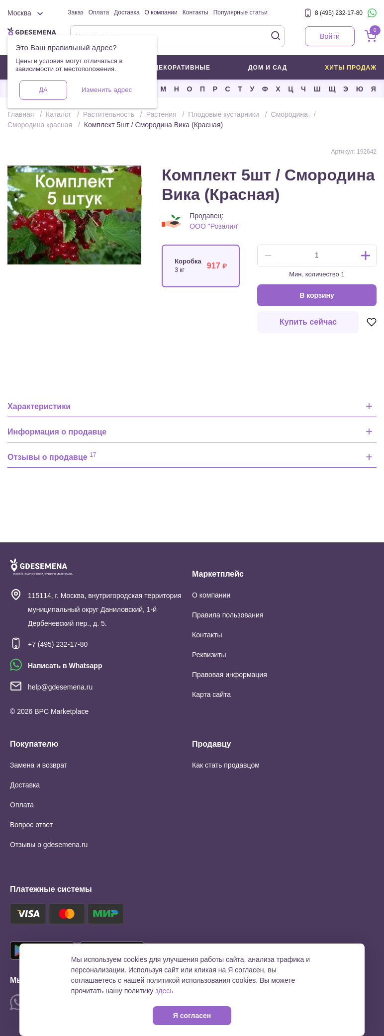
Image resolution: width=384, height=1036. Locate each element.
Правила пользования (228, 615)
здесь (164, 991)
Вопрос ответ (31, 825)
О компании (161, 12)
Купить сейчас (308, 322)
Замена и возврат (38, 765)
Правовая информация (229, 675)
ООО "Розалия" (215, 226)
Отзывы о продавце (51, 456)
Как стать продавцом (226, 765)
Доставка (127, 12)
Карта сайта (211, 694)
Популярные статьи (240, 12)
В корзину (316, 295)
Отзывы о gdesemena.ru (49, 845)
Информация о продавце (56, 432)
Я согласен (192, 1016)
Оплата (99, 12)
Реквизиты (209, 655)
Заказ (75, 12)
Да (43, 89)
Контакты (195, 12)
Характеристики (39, 406)
